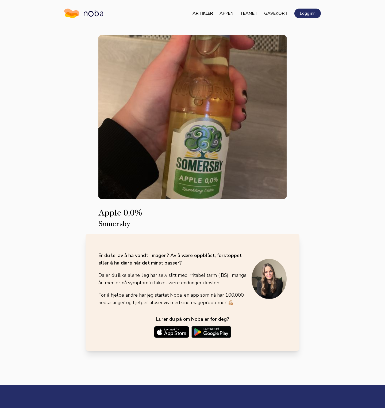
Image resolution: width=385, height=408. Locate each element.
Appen (226, 13)
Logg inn (307, 13)
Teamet (249, 13)
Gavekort (276, 13)
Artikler (202, 13)
